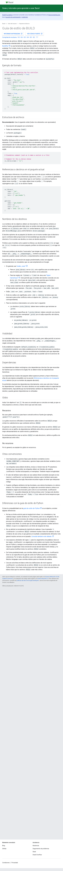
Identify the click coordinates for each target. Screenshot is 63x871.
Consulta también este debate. (41, 536)
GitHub (4, 848)
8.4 (28, 37)
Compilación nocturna (9, 37)
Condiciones (6, 862)
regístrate (25, 17)
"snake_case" (21, 266)
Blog (3, 845)
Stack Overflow (37, 854)
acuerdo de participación (13, 17)
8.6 (22, 37)
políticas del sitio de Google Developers (28, 580)
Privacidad (14, 862)
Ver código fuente (35, 33)
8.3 (31, 37)
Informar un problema (13, 33)
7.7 (37, 37)
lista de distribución (54, 15)
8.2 (34, 37)
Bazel (3, 23)
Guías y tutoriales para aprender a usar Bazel (21, 8)
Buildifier (5, 46)
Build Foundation (8, 15)
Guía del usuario (12, 23)
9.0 (19, 37)
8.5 (25, 37)
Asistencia (36, 845)
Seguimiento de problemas (41, 848)
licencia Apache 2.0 (43, 578)
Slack (34, 851)
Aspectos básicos (24, 23)
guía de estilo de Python (31, 508)
